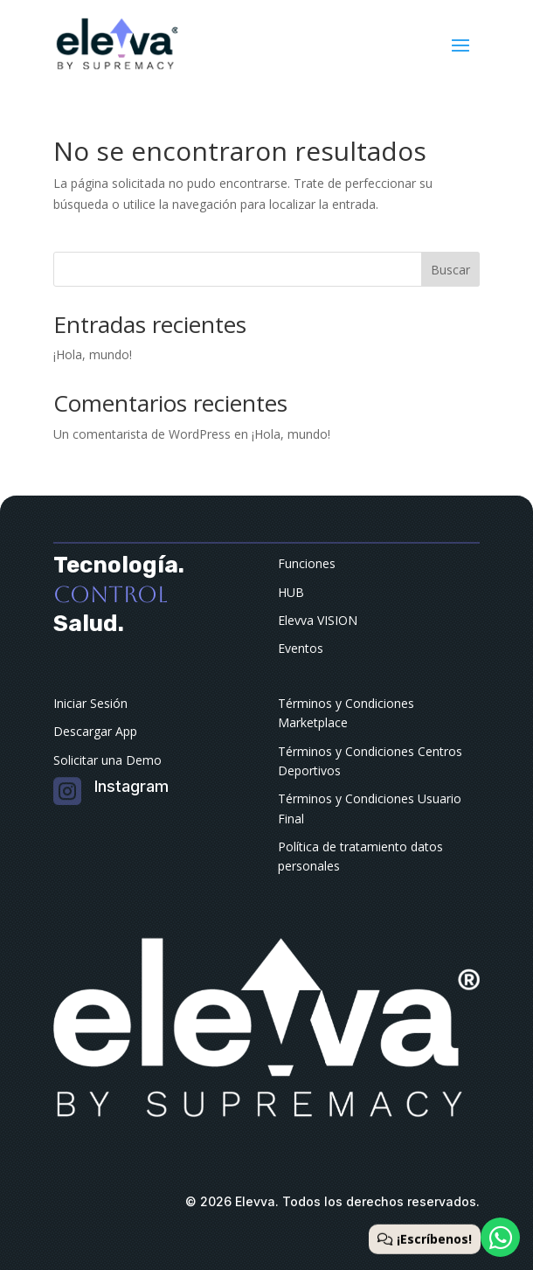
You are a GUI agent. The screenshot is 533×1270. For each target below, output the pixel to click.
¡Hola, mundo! (92, 354)
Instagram (131, 786)
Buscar (450, 269)
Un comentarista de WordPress (142, 434)
